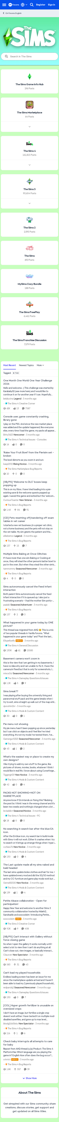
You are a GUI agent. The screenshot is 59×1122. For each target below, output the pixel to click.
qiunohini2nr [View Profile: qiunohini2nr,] (9, 706)
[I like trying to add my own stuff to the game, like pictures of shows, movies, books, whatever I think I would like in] (29, 767)
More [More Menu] (40, 365)
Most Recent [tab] (9, 365)
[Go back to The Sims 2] (29, 227)
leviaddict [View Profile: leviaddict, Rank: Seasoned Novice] (8, 810)
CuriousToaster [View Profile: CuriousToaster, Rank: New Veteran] (11, 499)
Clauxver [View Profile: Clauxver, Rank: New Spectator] (7, 954)
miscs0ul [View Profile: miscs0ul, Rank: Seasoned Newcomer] (7, 673)
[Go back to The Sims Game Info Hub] (30, 84)
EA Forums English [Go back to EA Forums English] (12, 13)
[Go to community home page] (13, 4)
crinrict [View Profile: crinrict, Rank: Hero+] (7, 1059)
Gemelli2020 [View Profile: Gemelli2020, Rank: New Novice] (9, 882)
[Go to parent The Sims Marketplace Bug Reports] (23, 469)
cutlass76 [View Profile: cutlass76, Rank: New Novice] (8, 846)
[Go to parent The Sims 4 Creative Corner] (19, 403)
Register (40, 4)
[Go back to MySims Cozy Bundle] (29, 284)
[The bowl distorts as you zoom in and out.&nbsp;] (29, 460)
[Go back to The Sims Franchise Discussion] (30, 340)
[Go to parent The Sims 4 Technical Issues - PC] (22, 815)
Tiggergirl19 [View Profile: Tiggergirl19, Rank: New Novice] (9, 774)
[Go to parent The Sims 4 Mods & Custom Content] (24, 711)
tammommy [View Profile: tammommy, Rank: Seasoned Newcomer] (9, 568)
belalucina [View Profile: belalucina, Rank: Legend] (8, 398)
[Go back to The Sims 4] (29, 151)
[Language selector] (24, 5)
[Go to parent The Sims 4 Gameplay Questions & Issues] (26, 678)
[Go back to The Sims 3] (29, 189)
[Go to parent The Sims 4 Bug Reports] (17, 505)
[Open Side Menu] (4, 4)
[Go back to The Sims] (29, 256)
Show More (29, 1078)
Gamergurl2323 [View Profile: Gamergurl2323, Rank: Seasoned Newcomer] (10, 738)
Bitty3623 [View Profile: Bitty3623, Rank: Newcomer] (8, 434)
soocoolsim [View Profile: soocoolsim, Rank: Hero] (9, 918)
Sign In (51, 4)
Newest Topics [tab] (26, 365)
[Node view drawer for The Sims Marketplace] (29, 126)
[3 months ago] (29, 398)
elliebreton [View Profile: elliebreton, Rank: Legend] (8, 536)
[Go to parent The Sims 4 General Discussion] (21, 645)
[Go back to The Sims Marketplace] (29, 112)
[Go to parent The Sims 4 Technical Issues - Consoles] (25, 439)
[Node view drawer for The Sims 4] (29, 165)
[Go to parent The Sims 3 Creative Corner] (19, 923)
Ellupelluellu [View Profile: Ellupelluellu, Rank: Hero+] (9, 640)
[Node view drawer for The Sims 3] (29, 203)
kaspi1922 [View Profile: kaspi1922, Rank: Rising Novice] (8, 464)
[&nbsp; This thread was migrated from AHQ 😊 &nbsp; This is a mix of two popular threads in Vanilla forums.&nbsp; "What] (29, 633)
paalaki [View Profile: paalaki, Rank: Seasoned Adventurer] (6, 604)
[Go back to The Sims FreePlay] (29, 312)
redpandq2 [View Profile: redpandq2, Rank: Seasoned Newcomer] (8, 987)
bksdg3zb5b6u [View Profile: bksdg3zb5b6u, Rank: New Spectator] (10, 1023)
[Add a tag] (16, 373)
